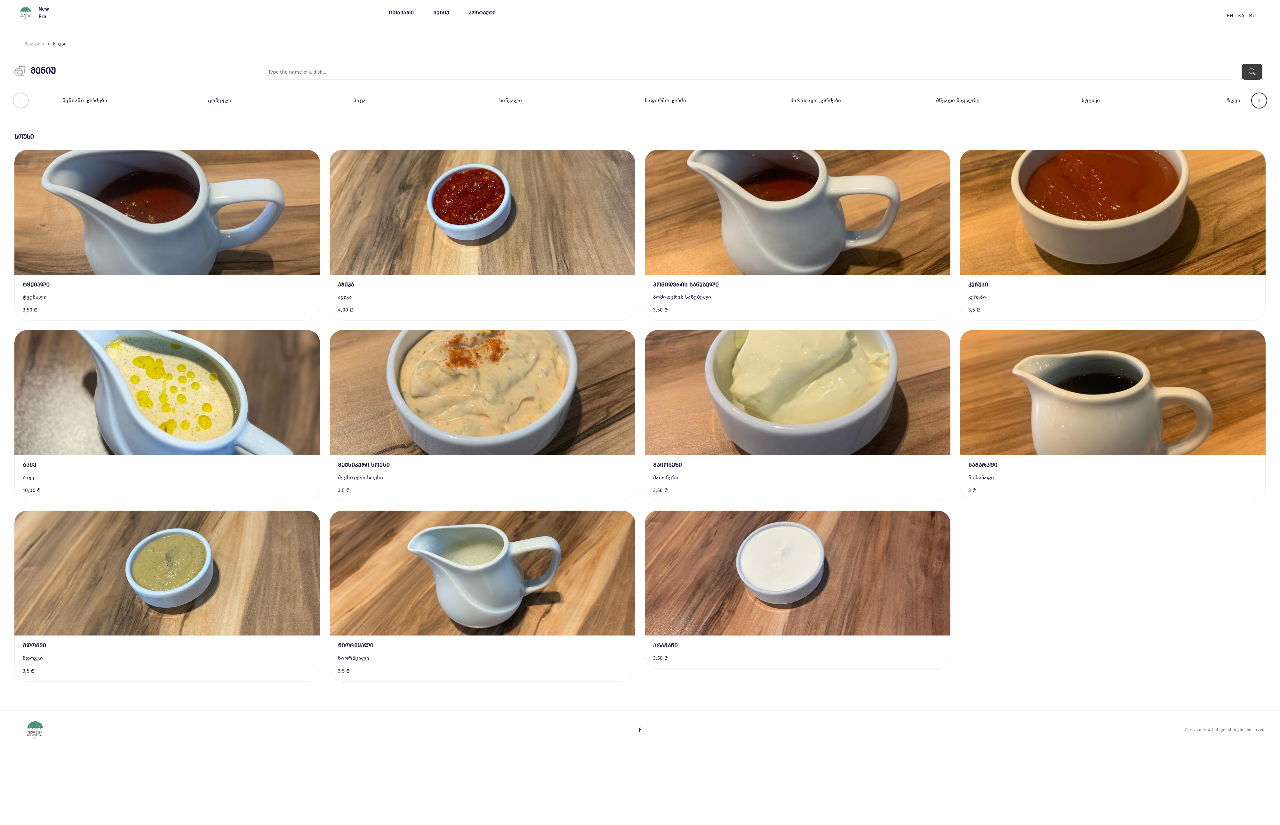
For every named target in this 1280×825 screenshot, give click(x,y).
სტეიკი (1091, 100)
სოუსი (60, 44)
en (1230, 15)
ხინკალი (510, 100)
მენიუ (441, 13)
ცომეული (220, 100)
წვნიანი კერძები (84, 100)
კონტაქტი (482, 13)
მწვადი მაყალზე (958, 100)
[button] (21, 101)
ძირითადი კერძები (815, 100)
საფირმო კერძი (665, 100)
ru (1252, 15)
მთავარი (401, 13)
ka (1241, 15)
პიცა (360, 100)
